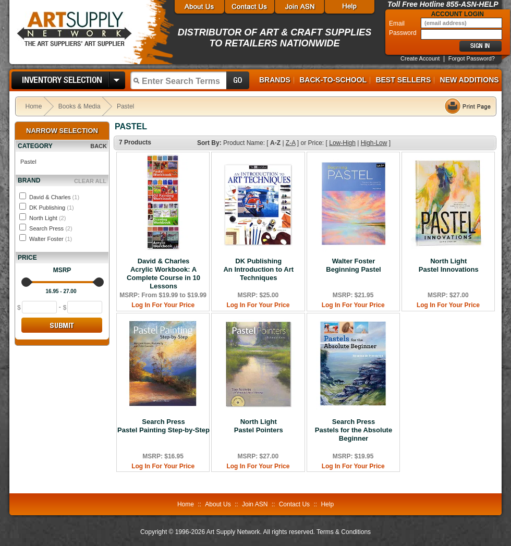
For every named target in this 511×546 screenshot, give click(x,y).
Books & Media (79, 106)
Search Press (50, 228)
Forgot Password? (471, 58)
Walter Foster (50, 239)
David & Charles (54, 197)
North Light (47, 218)
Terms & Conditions (344, 532)
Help (327, 504)
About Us (217, 504)
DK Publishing (51, 207)
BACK (98, 146)
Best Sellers (403, 80)
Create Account (420, 58)
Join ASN (254, 504)
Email (397, 23)
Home (34, 106)
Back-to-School (333, 80)
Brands (274, 80)
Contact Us (294, 504)
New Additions (469, 80)
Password (403, 33)
